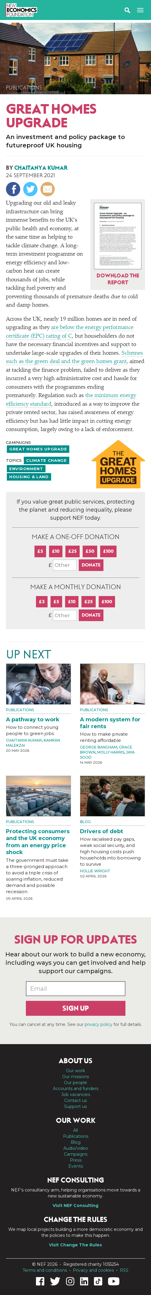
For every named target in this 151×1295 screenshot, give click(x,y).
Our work (75, 1070)
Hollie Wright (95, 871)
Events (75, 1166)
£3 (42, 601)
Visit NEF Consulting (75, 1205)
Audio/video (75, 1148)
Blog (85, 821)
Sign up (75, 1008)
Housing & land (29, 476)
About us (75, 1061)
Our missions (75, 1076)
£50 (90, 551)
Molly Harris (110, 752)
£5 (40, 551)
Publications (24, 88)
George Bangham (98, 747)
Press (75, 1160)
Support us (75, 1106)
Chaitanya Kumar (41, 168)
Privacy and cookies (93, 1270)
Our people (75, 1082)
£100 (108, 551)
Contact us (75, 1100)
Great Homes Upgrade (38, 449)
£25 (72, 551)
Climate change (46, 460)
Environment (26, 468)
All (75, 1130)
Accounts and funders (75, 1088)
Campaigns (75, 1154)
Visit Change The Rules (75, 1245)
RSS (124, 1270)
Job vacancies (75, 1094)
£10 (55, 551)
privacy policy (98, 1024)
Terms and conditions (45, 1270)
